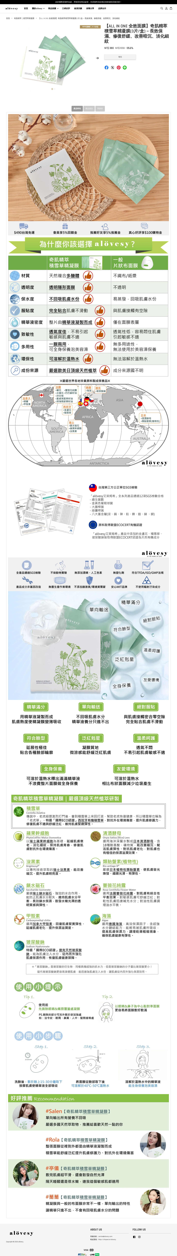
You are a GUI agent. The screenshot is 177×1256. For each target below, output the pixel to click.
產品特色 (77, 109)
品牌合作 (102, 9)
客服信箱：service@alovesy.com (101, 1237)
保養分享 (90, 9)
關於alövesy (38, 9)
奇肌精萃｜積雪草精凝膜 (24, 19)
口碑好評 (66, 9)
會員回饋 (78, 9)
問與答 (100, 109)
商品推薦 (53, 9)
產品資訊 (89, 109)
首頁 (26, 9)
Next (97, 58)
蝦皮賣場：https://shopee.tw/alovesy (103, 1240)
